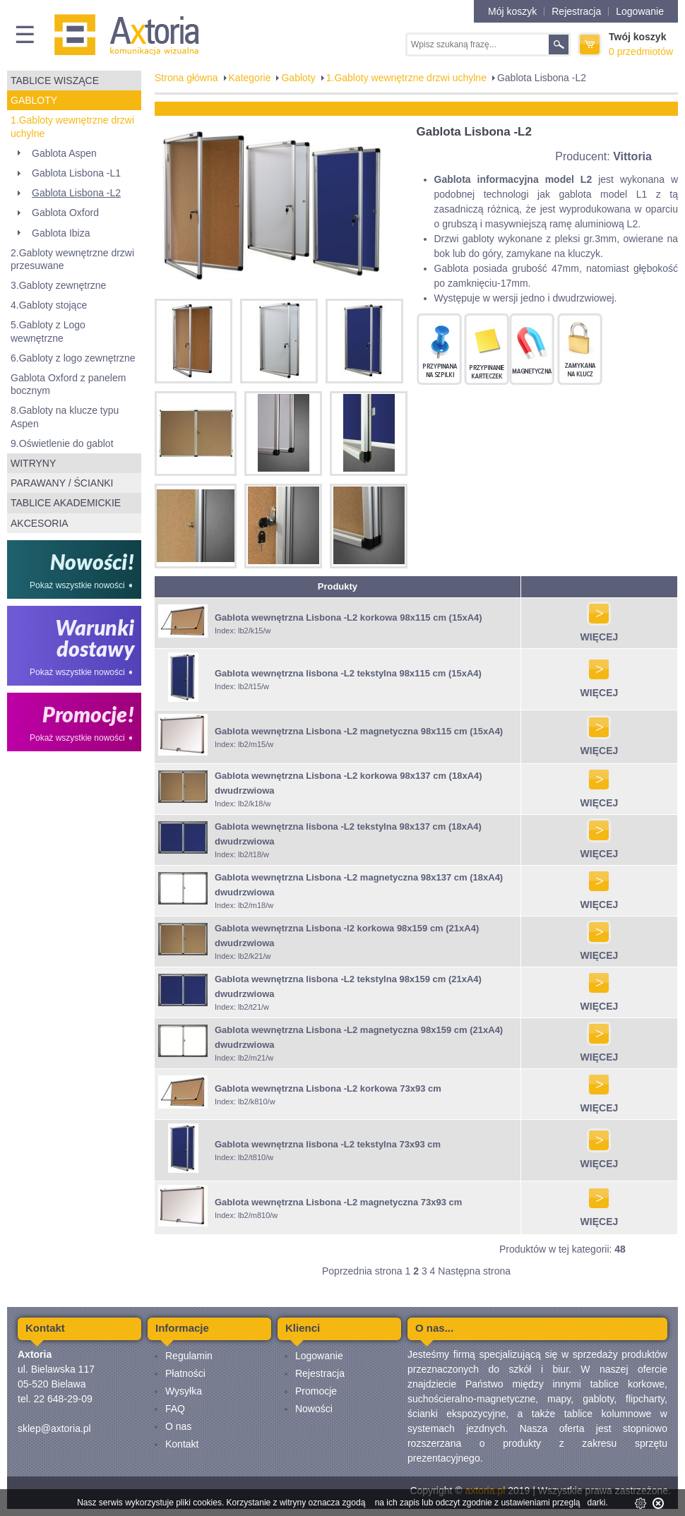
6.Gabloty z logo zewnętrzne (73, 358)
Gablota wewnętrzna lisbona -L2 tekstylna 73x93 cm (328, 1144)
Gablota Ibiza (61, 233)
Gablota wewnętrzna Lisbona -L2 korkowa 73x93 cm (328, 1088)
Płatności (185, 1373)
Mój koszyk (512, 11)
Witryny (33, 463)
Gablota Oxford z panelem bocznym (68, 384)
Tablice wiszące (55, 80)
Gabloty (34, 100)
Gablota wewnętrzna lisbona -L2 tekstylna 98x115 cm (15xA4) (348, 673)
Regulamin (189, 1355)
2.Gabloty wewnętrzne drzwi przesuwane (72, 259)
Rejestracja (576, 11)
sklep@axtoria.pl (54, 1428)
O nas (178, 1426)
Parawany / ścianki (62, 483)
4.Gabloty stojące (49, 305)
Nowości (314, 1408)
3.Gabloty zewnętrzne (58, 285)
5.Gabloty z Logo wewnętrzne (48, 331)
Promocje (316, 1391)
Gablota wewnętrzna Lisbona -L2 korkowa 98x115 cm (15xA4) (348, 617)
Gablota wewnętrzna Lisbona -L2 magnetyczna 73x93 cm (338, 1202)
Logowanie (640, 11)
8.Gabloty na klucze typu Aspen (65, 417)
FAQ (175, 1408)
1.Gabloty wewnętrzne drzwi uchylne (72, 126)
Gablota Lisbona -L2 (76, 192)
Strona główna (186, 77)
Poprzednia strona (362, 1271)
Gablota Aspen (64, 153)
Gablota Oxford (65, 212)
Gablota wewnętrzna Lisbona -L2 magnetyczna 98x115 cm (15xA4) (359, 731)
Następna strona (474, 1271)
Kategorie (250, 77)
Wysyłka (183, 1391)
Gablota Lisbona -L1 (76, 173)
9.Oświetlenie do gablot (62, 443)
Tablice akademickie (66, 502)
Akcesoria (39, 523)
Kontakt (181, 1444)
